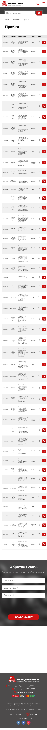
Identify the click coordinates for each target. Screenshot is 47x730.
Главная (6, 20)
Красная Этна (33, 525)
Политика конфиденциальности (23, 704)
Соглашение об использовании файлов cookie (23, 706)
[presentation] (24, 606)
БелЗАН (33, 51)
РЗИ (33, 42)
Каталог (16, 20)
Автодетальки (17, 709)
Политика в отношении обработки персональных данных (23, 703)
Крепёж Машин (33, 163)
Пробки (26, 20)
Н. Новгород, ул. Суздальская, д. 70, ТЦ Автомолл (25, 686)
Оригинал (33, 172)
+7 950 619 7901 (24, 692)
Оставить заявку (24, 617)
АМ (33, 297)
